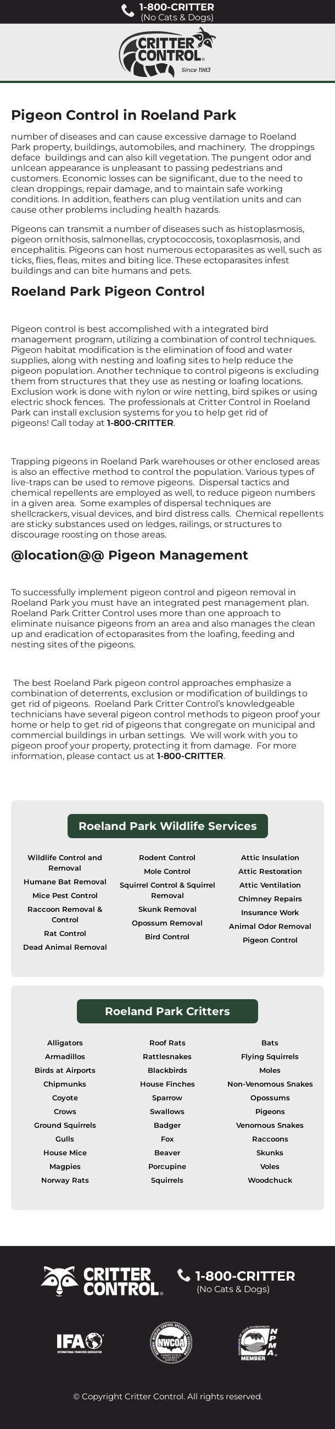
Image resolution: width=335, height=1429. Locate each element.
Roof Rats (167, 1043)
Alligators (65, 1043)
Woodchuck (270, 1180)
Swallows (167, 1111)
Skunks (269, 1153)
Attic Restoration (270, 871)
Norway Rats (65, 1180)
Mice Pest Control (65, 895)
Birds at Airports (65, 1070)
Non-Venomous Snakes (270, 1084)
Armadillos (65, 1057)
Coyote (65, 1098)
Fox (167, 1139)
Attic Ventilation (270, 885)
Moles (270, 1070)
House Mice (65, 1153)
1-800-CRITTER (140, 423)
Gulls (64, 1139)
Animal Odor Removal (270, 926)
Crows (65, 1111)
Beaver (167, 1153)
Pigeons (270, 1111)
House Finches (167, 1084)
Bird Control (167, 937)
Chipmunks (64, 1084)
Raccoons (270, 1139)
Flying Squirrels (270, 1057)
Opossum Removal (167, 923)
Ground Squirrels (65, 1125)
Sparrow (167, 1098)
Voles (270, 1166)
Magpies (65, 1166)
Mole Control (167, 871)
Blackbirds (167, 1070)
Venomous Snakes (270, 1125)
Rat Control (65, 933)
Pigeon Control (270, 940)
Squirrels (167, 1180)
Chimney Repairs (270, 899)
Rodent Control (167, 858)
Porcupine (167, 1166)
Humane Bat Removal (65, 882)
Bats (269, 1043)
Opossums (270, 1098)
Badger (167, 1125)
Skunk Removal (167, 909)
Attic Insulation (270, 858)
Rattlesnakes (167, 1057)
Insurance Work (270, 913)
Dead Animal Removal (65, 947)
